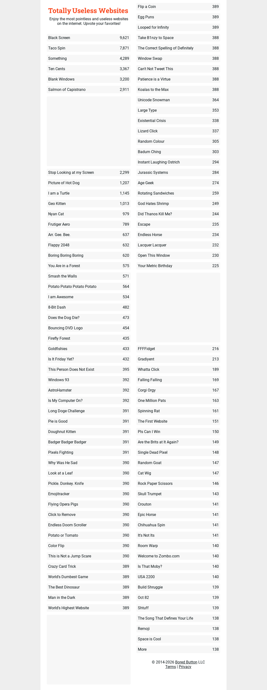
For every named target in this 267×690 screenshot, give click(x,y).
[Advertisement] (88, 131)
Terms (170, 666)
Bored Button (186, 662)
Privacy (185, 666)
